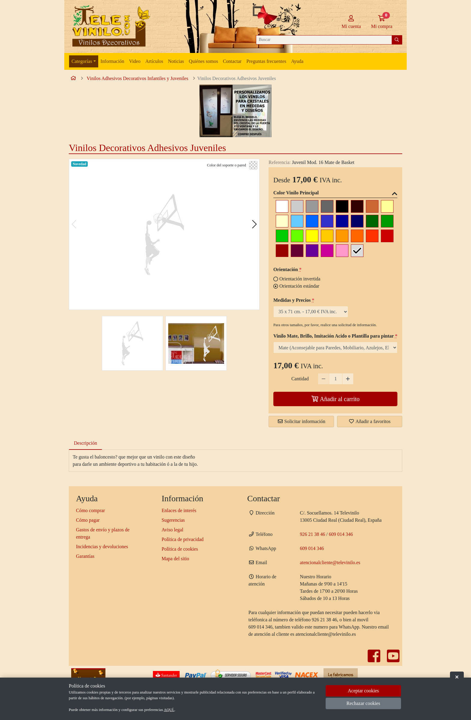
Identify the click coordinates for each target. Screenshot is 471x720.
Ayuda (297, 61)
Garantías (85, 556)
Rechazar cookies (363, 703)
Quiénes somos (203, 61)
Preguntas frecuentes (266, 61)
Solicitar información (301, 421)
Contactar (232, 61)
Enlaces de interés (179, 510)
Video (135, 61)
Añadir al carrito (335, 399)
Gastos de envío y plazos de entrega (102, 533)
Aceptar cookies (363, 690)
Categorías (81, 61)
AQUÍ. (169, 710)
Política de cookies (180, 549)
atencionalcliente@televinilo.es (330, 562)
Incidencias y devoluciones (102, 546)
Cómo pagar (88, 520)
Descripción (85, 443)
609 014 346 (341, 534)
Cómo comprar (90, 510)
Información (112, 61)
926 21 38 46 (312, 534)
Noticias (176, 61)
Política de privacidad (183, 539)
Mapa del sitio (175, 558)
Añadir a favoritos (369, 421)
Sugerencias (173, 520)
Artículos (154, 61)
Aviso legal (172, 529)
